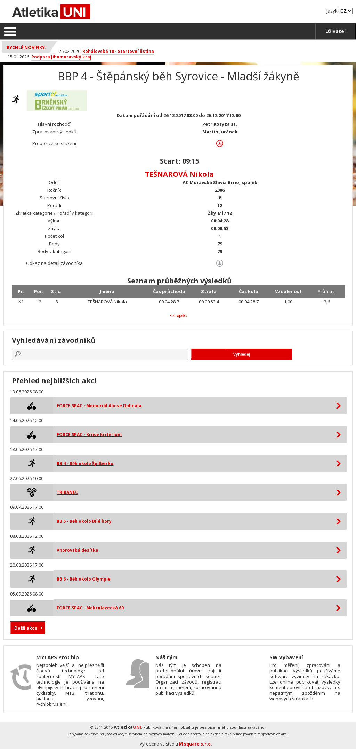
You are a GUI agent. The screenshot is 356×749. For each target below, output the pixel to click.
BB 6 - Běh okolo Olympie (84, 579)
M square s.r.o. (195, 744)
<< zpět (178, 315)
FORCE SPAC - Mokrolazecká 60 (90, 608)
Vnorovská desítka (77, 550)
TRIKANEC (67, 492)
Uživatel (335, 31)
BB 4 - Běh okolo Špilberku (85, 463)
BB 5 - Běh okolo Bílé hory (84, 521)
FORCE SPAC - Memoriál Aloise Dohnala (99, 406)
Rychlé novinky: (26, 47)
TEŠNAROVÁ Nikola (179, 174)
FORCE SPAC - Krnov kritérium (89, 434)
